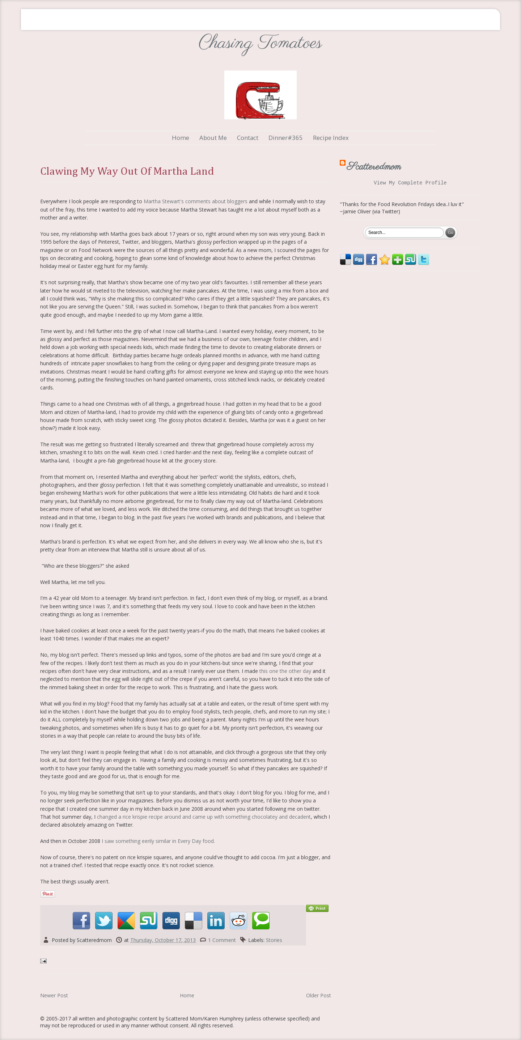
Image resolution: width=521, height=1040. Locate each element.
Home (180, 137)
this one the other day (285, 671)
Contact (247, 137)
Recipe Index (331, 137)
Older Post (318, 995)
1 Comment (222, 940)
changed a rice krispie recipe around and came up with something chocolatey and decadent (204, 816)
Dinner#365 (285, 137)
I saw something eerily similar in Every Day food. (158, 840)
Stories (274, 940)
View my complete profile (410, 183)
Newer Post (54, 995)
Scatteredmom (374, 167)
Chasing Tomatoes (260, 43)
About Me (213, 137)
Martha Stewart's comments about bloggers (195, 201)
